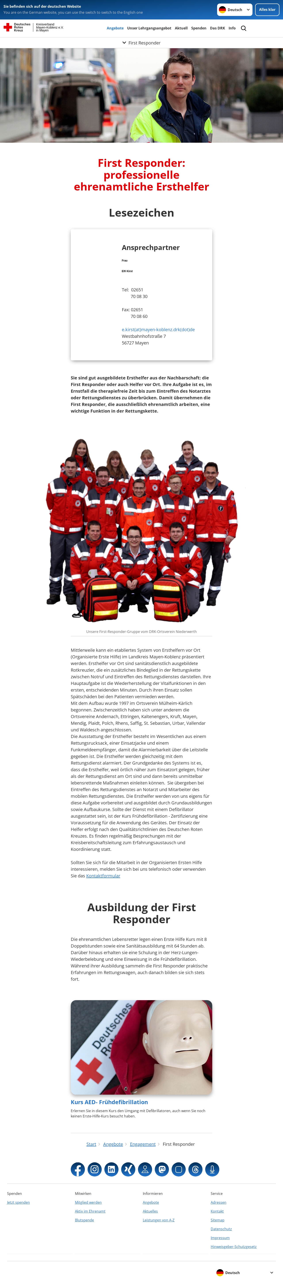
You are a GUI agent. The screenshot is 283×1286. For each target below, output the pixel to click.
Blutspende (84, 1220)
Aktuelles (150, 1211)
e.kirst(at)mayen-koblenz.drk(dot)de (158, 330)
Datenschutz (221, 1228)
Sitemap (217, 1220)
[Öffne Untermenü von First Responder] (141, 42)
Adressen (218, 1202)
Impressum (220, 1237)
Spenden (199, 28)
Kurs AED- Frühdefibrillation (109, 1102)
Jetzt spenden (18, 1202)
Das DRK (217, 28)
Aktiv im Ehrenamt (90, 1211)
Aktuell (181, 28)
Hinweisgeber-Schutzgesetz (234, 1246)
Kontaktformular (103, 876)
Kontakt (217, 1211)
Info (232, 28)
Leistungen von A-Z (158, 1220)
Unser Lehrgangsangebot (149, 28)
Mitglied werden (88, 1202)
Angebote (115, 28)
